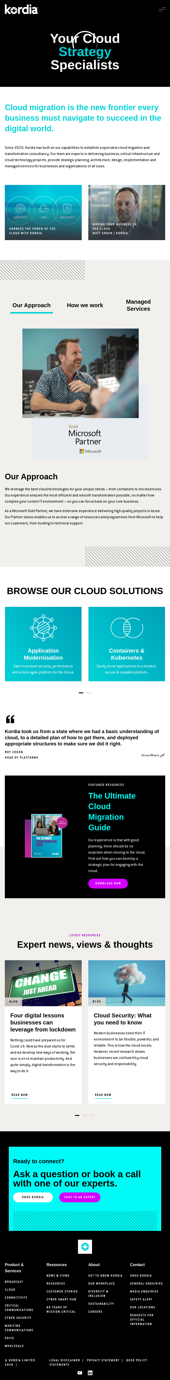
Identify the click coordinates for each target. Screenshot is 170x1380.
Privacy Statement (106, 1360)
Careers (95, 1312)
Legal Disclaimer (67, 1360)
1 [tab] (81, 692)
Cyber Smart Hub (61, 1299)
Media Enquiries (144, 1291)
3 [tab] (93, 1115)
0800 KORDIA (33, 1197)
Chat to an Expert (80, 1197)
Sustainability (101, 1304)
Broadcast (14, 1282)
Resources (56, 1283)
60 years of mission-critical (61, 1310)
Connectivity (16, 1298)
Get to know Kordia (105, 1276)
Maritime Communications (19, 1328)
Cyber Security (18, 1318)
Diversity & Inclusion (98, 1294)
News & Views (58, 1276)
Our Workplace (101, 1283)
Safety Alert (141, 1299)
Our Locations (142, 1307)
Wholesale (14, 1346)
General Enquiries (146, 1283)
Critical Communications (19, 1308)
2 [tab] (89, 692)
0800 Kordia (141, 1276)
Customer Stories (62, 1291)
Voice (9, 1338)
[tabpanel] (43, 644)
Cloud (10, 1290)
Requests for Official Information (142, 1320)
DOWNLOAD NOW (108, 883)
